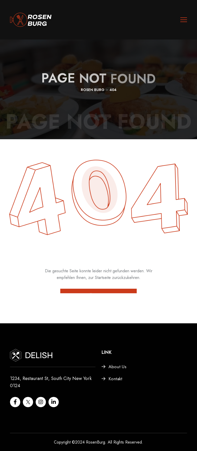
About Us (117, 367)
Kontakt (115, 379)
